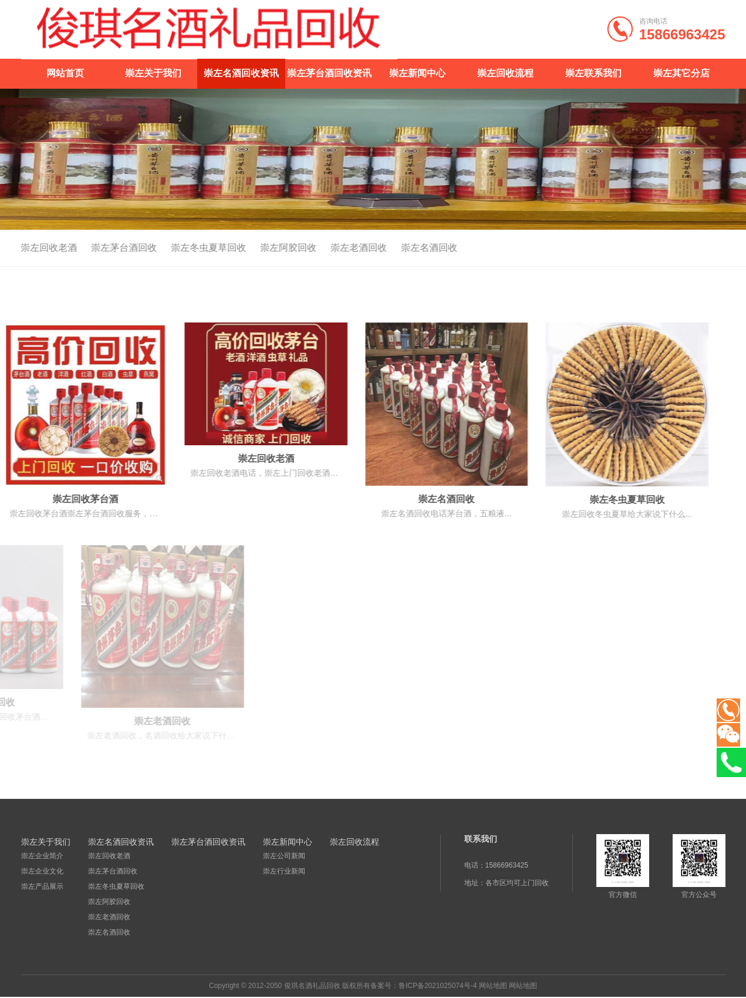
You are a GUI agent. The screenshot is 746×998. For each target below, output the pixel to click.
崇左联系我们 (593, 73)
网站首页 (65, 73)
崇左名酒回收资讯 (241, 73)
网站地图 (493, 986)
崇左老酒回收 (336, 248)
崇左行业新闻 (284, 871)
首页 (689, 248)
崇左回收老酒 (109, 856)
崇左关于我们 (153, 73)
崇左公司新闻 (284, 856)
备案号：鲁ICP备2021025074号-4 (423, 986)
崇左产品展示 (42, 886)
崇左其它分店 (681, 73)
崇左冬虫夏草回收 (185, 248)
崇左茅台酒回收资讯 (329, 73)
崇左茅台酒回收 (101, 248)
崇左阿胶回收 (265, 248)
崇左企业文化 (42, 871)
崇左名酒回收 (406, 248)
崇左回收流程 (505, 73)
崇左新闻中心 (417, 73)
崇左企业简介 (42, 856)
